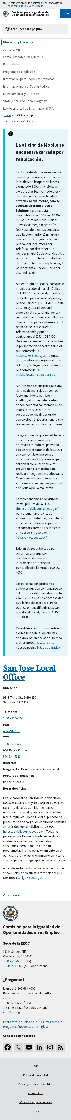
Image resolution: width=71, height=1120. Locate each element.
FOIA (35, 1066)
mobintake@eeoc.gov (30, 356)
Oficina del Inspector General (35, 1102)
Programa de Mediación (19, 72)
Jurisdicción (11, 49)
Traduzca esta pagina (26, 29)
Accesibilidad (35, 1093)
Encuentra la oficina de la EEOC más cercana (32, 1022)
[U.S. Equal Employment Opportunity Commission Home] (27, 13)
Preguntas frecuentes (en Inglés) (25, 1027)
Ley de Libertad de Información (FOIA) (29, 108)
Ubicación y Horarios (18, 42)
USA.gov (35, 1111)
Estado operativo (48, 647)
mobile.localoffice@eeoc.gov (35, 375)
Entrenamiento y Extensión (21, 94)
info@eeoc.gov (13, 1012)
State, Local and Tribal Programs (25, 101)
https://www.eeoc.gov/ (31, 537)
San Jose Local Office (17, 121)
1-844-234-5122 (13, 966)
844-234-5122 (11, 756)
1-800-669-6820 (13, 744)
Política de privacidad (35, 1075)
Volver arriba (11, 895)
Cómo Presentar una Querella (23, 57)
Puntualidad (11, 64)
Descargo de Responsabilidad (35, 1084)
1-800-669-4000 (13, 718)
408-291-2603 (11, 731)
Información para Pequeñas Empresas (28, 79)
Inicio (7, 115)
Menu (66, 13)
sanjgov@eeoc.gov (30, 878)
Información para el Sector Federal (26, 86)
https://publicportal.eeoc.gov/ (38, 509)
